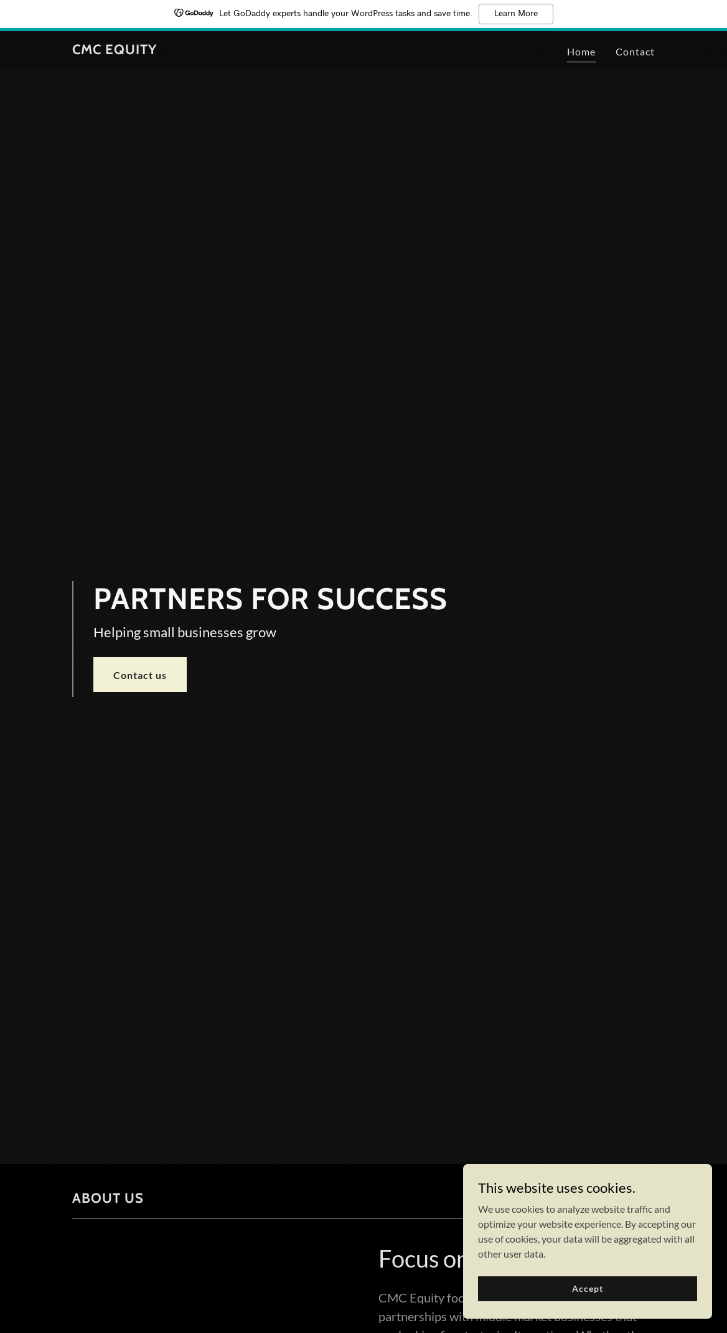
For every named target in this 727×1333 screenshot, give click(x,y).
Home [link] (581, 51)
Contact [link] (635, 51)
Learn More (516, 13)
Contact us (140, 675)
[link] (114, 50)
